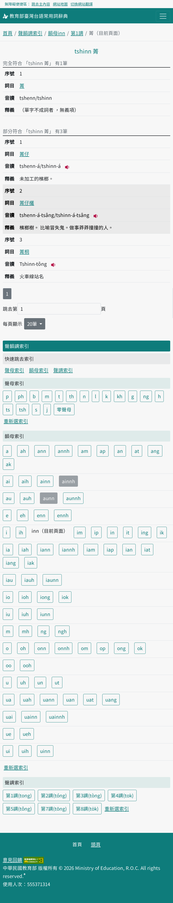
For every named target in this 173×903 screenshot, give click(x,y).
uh (23, 682)
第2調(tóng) (54, 795)
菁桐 (24, 251)
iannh (68, 549)
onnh (63, 648)
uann (48, 699)
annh (63, 450)
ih (21, 532)
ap (103, 450)
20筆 (32, 323)
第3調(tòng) (89, 795)
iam (90, 549)
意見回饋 (12, 859)
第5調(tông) (19, 808)
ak (8, 464)
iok (65, 596)
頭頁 (96, 844)
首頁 (8, 32)
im (80, 532)
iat (147, 549)
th (71, 396)
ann (41, 450)
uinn (45, 750)
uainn (30, 716)
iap (110, 549)
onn (41, 648)
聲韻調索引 (30, 32)
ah (23, 450)
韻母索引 (38, 370)
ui (8, 750)
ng (146, 396)
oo (8, 665)
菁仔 (24, 153)
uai (9, 716)
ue (8, 733)
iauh (29, 579)
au (8, 498)
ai (8, 481)
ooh (27, 665)
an (120, 450)
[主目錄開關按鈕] (163, 16)
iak (30, 562)
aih (25, 481)
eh (22, 515)
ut (57, 682)
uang (111, 699)
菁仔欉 (26, 202)
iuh (25, 614)
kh (119, 396)
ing (144, 532)
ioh (25, 596)
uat (90, 699)
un (40, 682)
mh (25, 631)
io (8, 596)
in (112, 532)
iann (45, 549)
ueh (27, 733)
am (84, 450)
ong (121, 648)
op (103, 648)
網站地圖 (60, 4)
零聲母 (64, 409)
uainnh (57, 716)
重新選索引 (16, 420)
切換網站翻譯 (81, 4)
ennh (62, 515)
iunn (45, 614)
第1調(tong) (19, 795)
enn (41, 515)
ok (140, 648)
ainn (45, 481)
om (84, 648)
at (137, 450)
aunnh (73, 498)
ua (8, 699)
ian (129, 549)
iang (11, 562)
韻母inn (56, 32)
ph (21, 396)
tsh (22, 409)
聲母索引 (14, 370)
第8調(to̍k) (87, 808)
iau (9, 579)
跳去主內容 (41, 4)
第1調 (77, 32)
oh (23, 648)
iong (45, 596)
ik (162, 532)
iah (25, 549)
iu (8, 614)
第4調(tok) (122, 795)
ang (155, 450)
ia (8, 549)
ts (8, 409)
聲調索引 (63, 370)
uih (25, 750)
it (127, 532)
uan (70, 699)
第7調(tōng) (54, 808)
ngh (62, 631)
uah (27, 699)
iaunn (52, 579)
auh (27, 498)
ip (96, 532)
